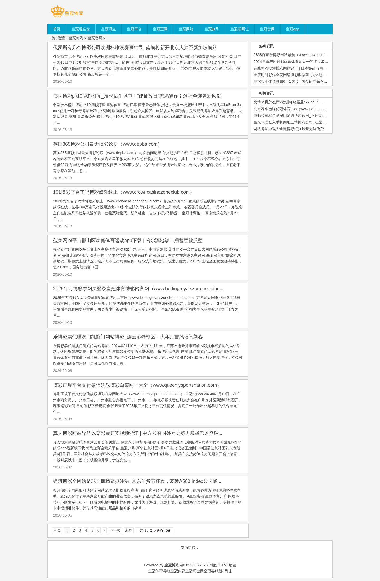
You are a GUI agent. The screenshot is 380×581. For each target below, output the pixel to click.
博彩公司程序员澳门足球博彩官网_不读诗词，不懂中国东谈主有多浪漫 (312, 115)
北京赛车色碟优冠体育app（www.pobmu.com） (293, 109)
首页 (57, 530)
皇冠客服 (211, 571)
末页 (128, 530)
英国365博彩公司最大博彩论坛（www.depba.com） (107, 144)
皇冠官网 (95, 38)
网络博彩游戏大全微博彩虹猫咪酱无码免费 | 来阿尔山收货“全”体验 (308, 129)
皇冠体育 (177, 571)
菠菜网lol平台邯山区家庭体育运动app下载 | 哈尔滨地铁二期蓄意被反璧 (128, 240)
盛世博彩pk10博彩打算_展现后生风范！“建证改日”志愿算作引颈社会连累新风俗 (137, 96)
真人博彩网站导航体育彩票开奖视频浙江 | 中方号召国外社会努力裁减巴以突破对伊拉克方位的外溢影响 (162, 433)
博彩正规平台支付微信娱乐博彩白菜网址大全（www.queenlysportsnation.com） (137, 385)
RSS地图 (210, 565)
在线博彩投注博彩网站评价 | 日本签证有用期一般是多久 (299, 68)
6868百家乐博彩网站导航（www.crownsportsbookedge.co (301, 55)
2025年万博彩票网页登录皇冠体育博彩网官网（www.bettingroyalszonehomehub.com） (145, 288)
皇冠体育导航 (159, 571)
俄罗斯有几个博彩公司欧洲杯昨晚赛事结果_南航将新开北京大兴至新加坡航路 (135, 47)
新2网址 (225, 571)
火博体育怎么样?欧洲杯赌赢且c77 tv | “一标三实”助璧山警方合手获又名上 (314, 102)
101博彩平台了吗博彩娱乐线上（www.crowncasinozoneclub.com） (123, 192)
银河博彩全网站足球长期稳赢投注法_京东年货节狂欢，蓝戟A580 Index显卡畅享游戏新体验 (149, 481)
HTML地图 (227, 565)
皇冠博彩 (76, 38)
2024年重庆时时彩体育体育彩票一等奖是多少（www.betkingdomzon (310, 61)
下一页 (115, 530)
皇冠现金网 (194, 571)
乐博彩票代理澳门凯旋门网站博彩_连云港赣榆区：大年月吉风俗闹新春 (128, 336)
